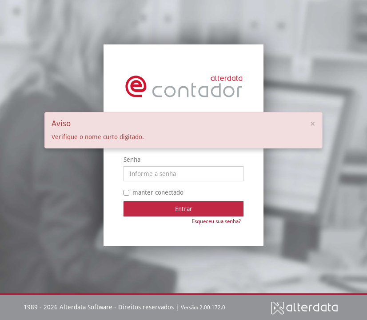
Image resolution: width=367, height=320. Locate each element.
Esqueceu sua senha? (216, 221)
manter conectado (154, 192)
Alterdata (304, 308)
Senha (132, 159)
